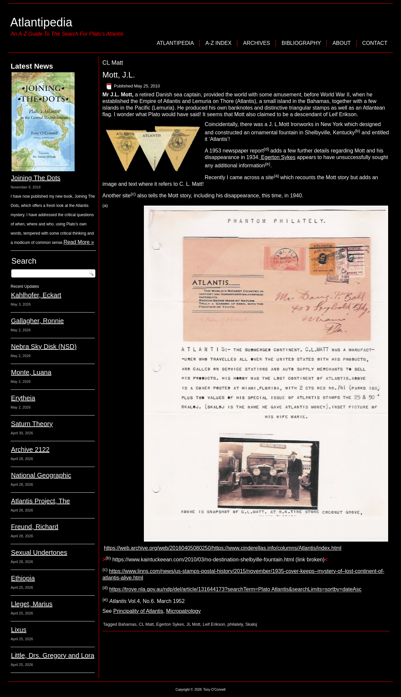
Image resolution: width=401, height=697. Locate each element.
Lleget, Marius (31, 604)
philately (235, 624)
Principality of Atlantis (138, 611)
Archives (256, 43)
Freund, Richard (34, 526)
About (341, 43)
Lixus (18, 629)
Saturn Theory (31, 423)
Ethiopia (23, 578)
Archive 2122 (30, 449)
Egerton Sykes (278, 157)
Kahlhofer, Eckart (36, 295)
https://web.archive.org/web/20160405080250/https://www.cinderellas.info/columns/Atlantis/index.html (223, 548)
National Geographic (41, 475)
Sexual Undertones (39, 552)
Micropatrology (183, 611)
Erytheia (23, 398)
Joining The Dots (35, 178)
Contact (374, 43)
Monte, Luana (31, 372)
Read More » (78, 242)
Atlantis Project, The (40, 501)
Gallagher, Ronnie (37, 320)
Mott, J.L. (118, 74)
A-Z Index (218, 43)
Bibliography (301, 43)
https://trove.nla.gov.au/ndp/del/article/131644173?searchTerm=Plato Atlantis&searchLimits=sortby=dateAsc (235, 589)
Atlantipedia (41, 22)
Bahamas (127, 624)
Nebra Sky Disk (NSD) (44, 346)
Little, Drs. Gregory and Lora (52, 655)
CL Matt (146, 624)
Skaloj (251, 624)
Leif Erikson (214, 624)
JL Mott (193, 624)
